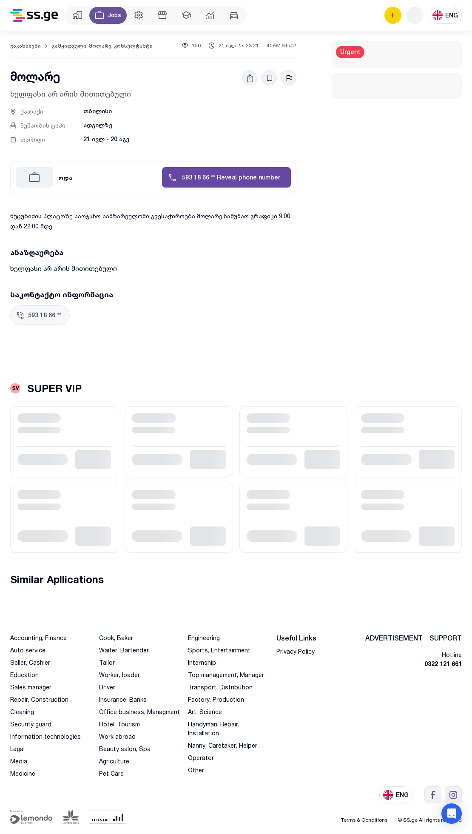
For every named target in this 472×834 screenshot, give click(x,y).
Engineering (204, 637)
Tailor (107, 662)
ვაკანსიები (25, 46)
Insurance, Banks (123, 699)
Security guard (30, 724)
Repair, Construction (39, 699)
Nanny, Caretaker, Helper (222, 745)
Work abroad (117, 736)
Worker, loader (119, 674)
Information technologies (45, 736)
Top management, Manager (226, 674)
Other (196, 770)
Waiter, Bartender (124, 650)
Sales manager (30, 687)
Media (18, 761)
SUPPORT (445, 638)
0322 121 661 (443, 663)
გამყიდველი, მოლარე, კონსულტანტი (102, 46)
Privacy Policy (295, 651)
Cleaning (22, 711)
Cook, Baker (116, 637)
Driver (107, 687)
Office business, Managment (139, 711)
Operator (201, 757)
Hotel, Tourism (119, 724)
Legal (17, 748)
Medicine (22, 773)
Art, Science (205, 711)
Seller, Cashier (30, 662)
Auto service (27, 650)
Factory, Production (216, 699)
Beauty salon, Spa (125, 748)
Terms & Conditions (364, 820)
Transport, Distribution (220, 687)
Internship (202, 662)
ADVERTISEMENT (394, 638)
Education (24, 674)
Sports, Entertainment (219, 650)
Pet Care (111, 773)
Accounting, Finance (38, 637)
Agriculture (114, 761)
